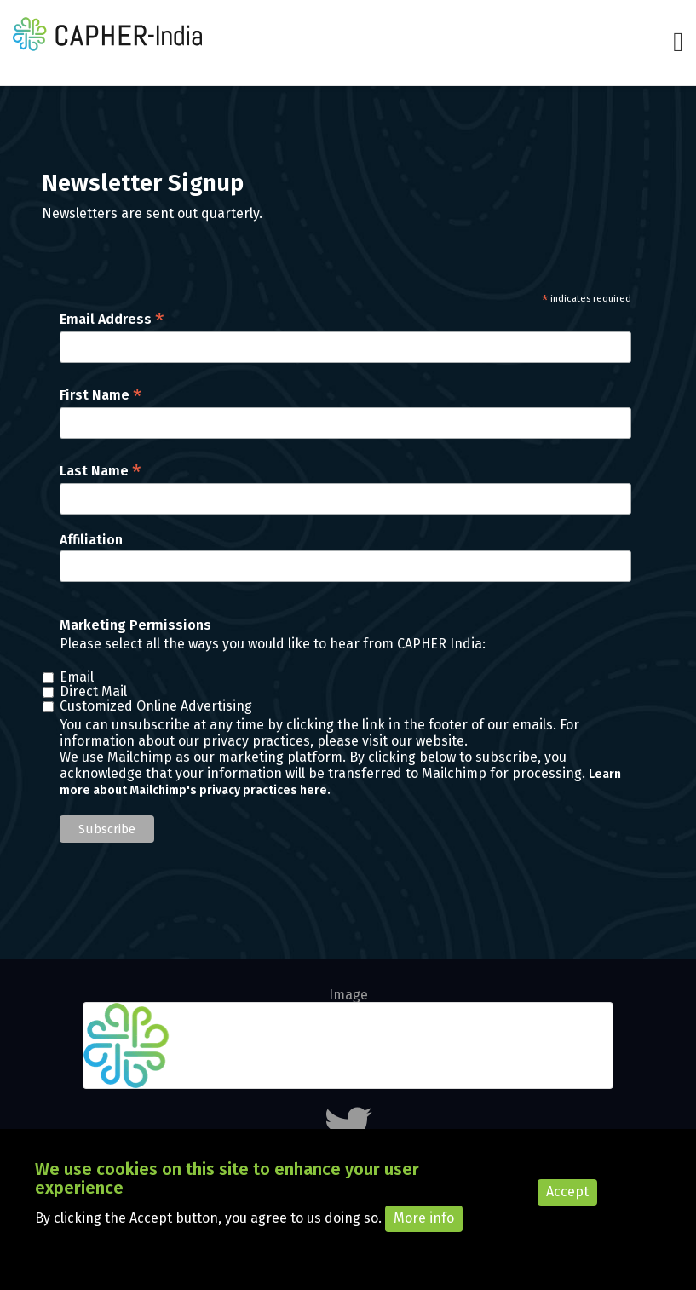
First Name (101, 395)
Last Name (100, 471)
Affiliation (91, 540)
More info (424, 1229)
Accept (567, 1203)
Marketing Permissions (135, 625)
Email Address (112, 319)
